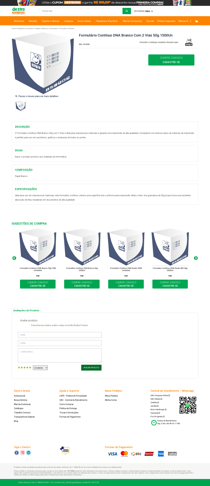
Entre (147, 11)
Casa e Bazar (84, 21)
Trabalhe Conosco (22, 412)
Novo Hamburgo (158, 409)
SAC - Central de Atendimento (73, 400)
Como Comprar (67, 404)
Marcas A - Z (184, 21)
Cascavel (155, 413)
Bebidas (33, 21)
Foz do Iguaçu (157, 416)
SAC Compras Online (160, 395)
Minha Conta (111, 400)
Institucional (19, 396)
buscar (127, 11)
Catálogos (18, 408)
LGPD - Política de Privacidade (73, 396)
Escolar (150, 21)
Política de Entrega (68, 408)
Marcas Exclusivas (132, 21)
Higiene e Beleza (50, 21)
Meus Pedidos (111, 396)
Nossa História (20, 400)
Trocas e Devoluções (69, 412)
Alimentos (19, 21)
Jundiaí (154, 406)
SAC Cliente (156, 399)
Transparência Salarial (24, 417)
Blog (16, 421)
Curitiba (154, 402)
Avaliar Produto (91, 368)
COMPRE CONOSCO (171, 60)
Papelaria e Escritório (107, 21)
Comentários (60, 355)
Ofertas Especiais (166, 21)
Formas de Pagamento (70, 417)
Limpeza (68, 21)
